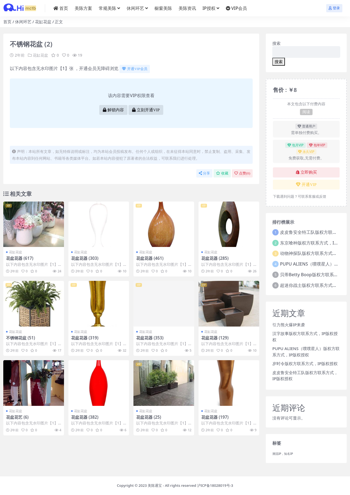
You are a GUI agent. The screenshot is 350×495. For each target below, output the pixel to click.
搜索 (276, 43)
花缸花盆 (43, 21)
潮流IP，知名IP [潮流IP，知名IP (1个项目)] (282, 454)
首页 (7, 21)
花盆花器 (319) (84, 337)
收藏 (222, 173)
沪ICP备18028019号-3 (215, 485)
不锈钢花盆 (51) (20, 337)
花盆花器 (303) (84, 258)
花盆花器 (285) (215, 258)
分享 (204, 173)
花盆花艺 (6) (17, 417)
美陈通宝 (155, 485)
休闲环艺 (23, 21)
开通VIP (306, 184)
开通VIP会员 (134, 69)
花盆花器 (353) (150, 337)
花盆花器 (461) (150, 258)
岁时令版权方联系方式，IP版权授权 (305, 363)
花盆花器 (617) (19, 258)
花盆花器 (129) (215, 337)
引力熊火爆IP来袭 (288, 324)
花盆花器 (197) (215, 417)
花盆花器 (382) (84, 417)
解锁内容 (113, 110)
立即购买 (306, 172)
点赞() (242, 173)
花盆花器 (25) (148, 417)
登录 (334, 8)
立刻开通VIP (146, 110)
